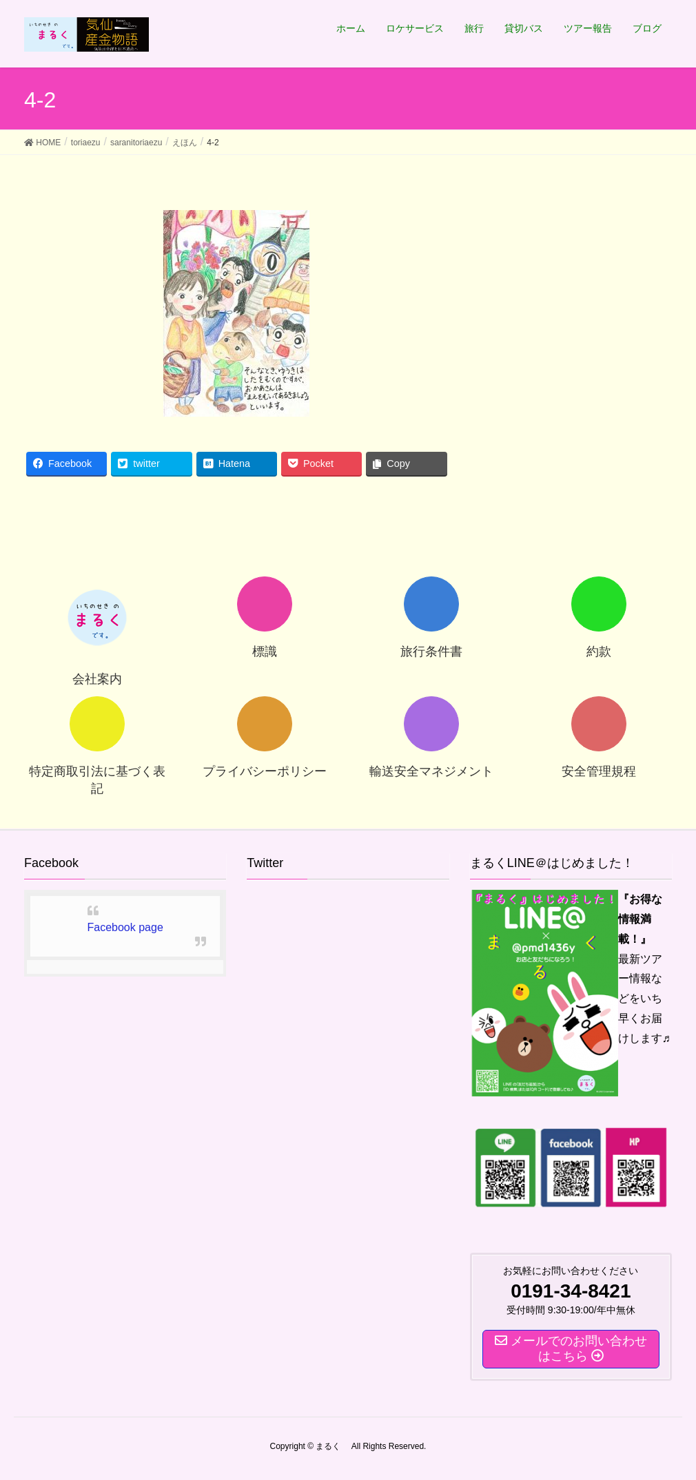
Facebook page (125, 927)
